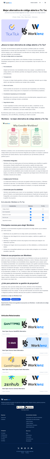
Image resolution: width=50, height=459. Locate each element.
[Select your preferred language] (41, 3)
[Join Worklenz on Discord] (31, 448)
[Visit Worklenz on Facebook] (22, 448)
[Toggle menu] (45, 2)
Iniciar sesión (34, 2)
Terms (22, 452)
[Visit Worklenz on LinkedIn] (25, 448)
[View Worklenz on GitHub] (28, 448)
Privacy (27, 452)
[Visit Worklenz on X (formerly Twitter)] (18, 448)
